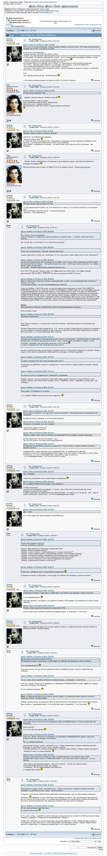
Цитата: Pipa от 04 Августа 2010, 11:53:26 (38, 131)
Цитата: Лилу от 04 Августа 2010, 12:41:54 (38, 411)
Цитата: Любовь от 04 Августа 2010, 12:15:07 (37, 371)
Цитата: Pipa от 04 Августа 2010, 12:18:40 (38, 201)
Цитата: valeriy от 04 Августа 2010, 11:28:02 (39, 45)
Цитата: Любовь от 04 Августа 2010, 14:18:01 (37, 785)
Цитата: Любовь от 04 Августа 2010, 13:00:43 (37, 567)
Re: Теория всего (35, 39)
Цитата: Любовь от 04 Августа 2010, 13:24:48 (37, 656)
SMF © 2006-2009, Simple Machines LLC (62, 853)
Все (34, 30)
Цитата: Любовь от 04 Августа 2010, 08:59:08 (37, 231)
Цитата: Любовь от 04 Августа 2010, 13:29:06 (37, 694)
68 (31, 30)
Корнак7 (9, 24)
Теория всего (19, 26)
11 (20, 30)
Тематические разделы (20, 20)
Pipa (8, 85)
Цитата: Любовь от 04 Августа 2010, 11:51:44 (37, 337)
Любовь (10, 39)
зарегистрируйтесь (50, 2)
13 (25, 30)
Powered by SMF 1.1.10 (38, 853)
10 (18, 30)
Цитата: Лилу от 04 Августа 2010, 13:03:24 (38, 590)
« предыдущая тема (81, 24)
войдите (37, 2)
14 (28, 30)
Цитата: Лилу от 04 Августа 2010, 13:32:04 (38, 719)
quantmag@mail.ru (46, 12)
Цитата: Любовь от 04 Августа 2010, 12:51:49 (37, 539)
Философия (17, 22)
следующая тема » (95, 838)
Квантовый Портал (16, 18)
